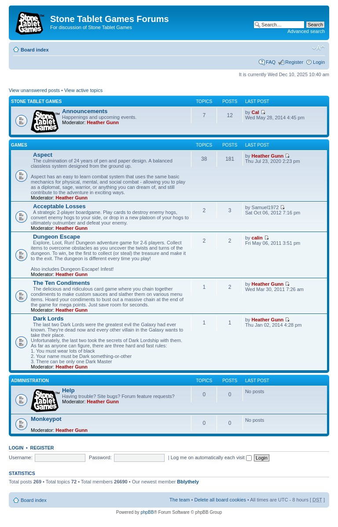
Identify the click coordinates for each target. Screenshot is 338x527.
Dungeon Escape (56, 236)
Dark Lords (48, 318)
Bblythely (188, 481)
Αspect (42, 154)
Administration (30, 380)
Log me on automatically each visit (211, 457)
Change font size (318, 48)
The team (179, 499)
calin (257, 237)
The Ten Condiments (61, 283)
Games (19, 145)
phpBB (147, 512)
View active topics (83, 90)
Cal (255, 112)
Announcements (84, 111)
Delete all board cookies (220, 499)
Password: (100, 457)
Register (294, 62)
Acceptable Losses (59, 206)
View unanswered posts (34, 90)
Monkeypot (46, 419)
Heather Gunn (103, 122)
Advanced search (306, 31)
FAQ (271, 62)
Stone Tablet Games (36, 101)
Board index (35, 49)
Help (68, 390)
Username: (21, 457)
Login (319, 62)
